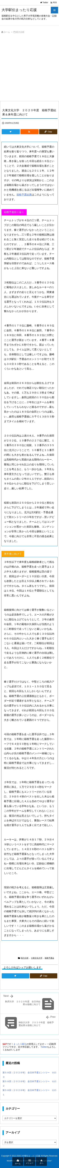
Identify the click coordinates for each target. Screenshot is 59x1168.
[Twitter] (11, 131)
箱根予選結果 (24, 194)
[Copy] (48, 131)
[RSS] (29, 131)
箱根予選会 (49, 958)
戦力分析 (20, 32)
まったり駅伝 (20, 1044)
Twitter (44, 1047)
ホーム (7, 32)
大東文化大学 (36, 958)
